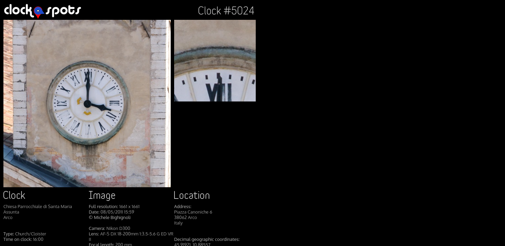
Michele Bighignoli (112, 217)
